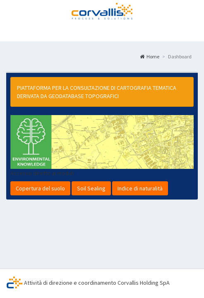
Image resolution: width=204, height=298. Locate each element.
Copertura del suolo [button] (40, 188)
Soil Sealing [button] (91, 188)
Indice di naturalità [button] (140, 188)
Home (149, 56)
